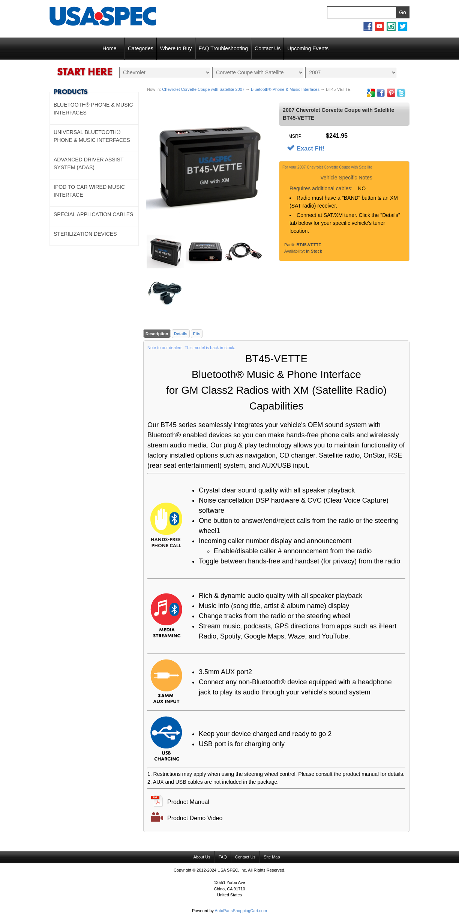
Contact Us (267, 48)
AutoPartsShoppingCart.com (241, 911)
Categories (140, 48)
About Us (201, 857)
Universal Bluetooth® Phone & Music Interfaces (92, 136)
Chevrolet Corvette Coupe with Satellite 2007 (203, 89)
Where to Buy (176, 48)
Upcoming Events (307, 48)
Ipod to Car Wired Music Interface (89, 191)
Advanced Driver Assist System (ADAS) (88, 163)
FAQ (223, 857)
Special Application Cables (93, 214)
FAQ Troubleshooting (223, 48)
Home (109, 48)
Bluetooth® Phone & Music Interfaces (285, 89)
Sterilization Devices (85, 234)
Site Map (272, 857)
